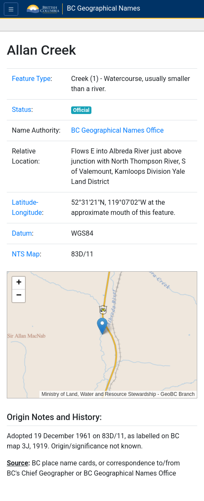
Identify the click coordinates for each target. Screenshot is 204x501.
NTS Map (26, 254)
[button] (102, 326)
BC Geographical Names (103, 8)
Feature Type (31, 79)
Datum (22, 233)
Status (21, 110)
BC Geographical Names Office (117, 130)
